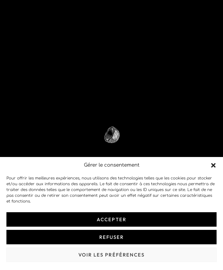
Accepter (111, 219)
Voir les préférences (111, 255)
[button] (213, 165)
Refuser (111, 237)
